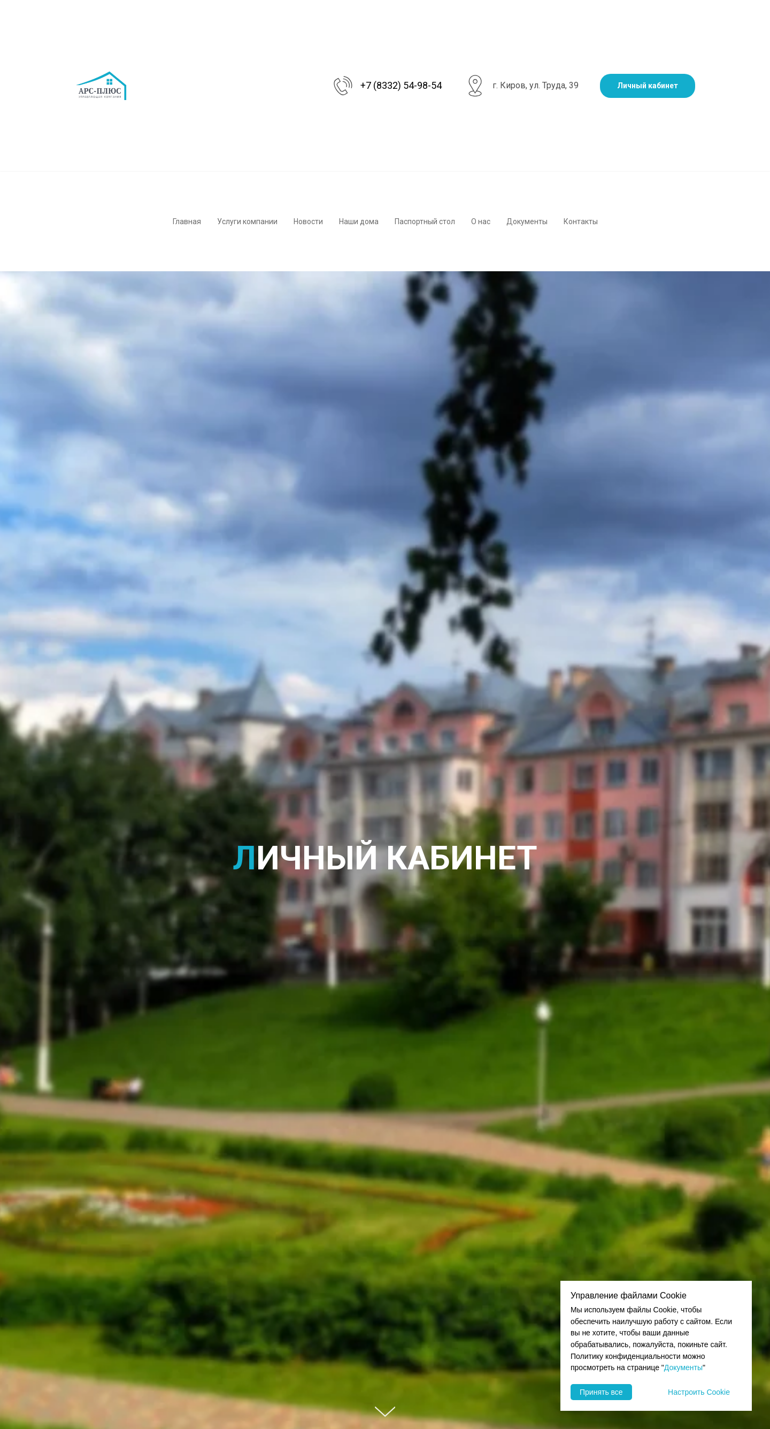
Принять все (601, 1392)
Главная (187, 221)
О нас (480, 221)
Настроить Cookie (699, 1392)
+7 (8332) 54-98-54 (401, 85)
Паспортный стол (425, 221)
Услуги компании (247, 221)
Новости (308, 221)
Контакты (581, 221)
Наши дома (359, 221)
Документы (527, 221)
